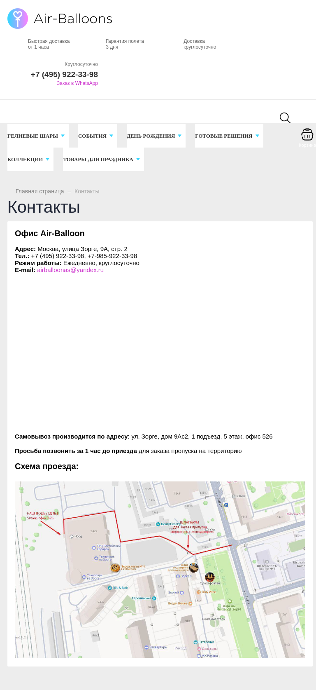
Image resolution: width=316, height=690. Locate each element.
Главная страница (40, 191)
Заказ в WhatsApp (77, 83)
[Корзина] (307, 140)
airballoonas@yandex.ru (70, 269)
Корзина (307, 145)
